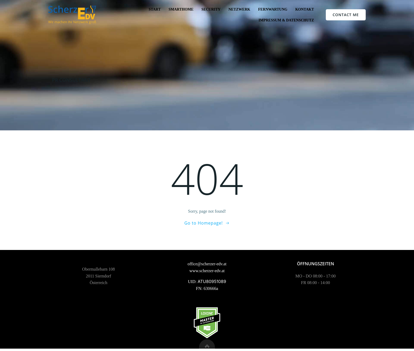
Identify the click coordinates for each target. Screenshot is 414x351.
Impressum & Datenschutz (286, 20)
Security (210, 9)
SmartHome (180, 9)
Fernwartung (273, 9)
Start (155, 9)
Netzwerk (239, 9)
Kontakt (304, 9)
